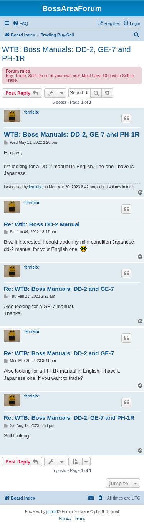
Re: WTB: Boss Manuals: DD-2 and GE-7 (59, 288)
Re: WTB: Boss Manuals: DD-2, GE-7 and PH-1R (69, 417)
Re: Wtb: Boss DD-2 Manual (42, 224)
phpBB (52, 512)
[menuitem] (20, 23)
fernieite (31, 112)
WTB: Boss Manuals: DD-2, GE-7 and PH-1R (66, 54)
